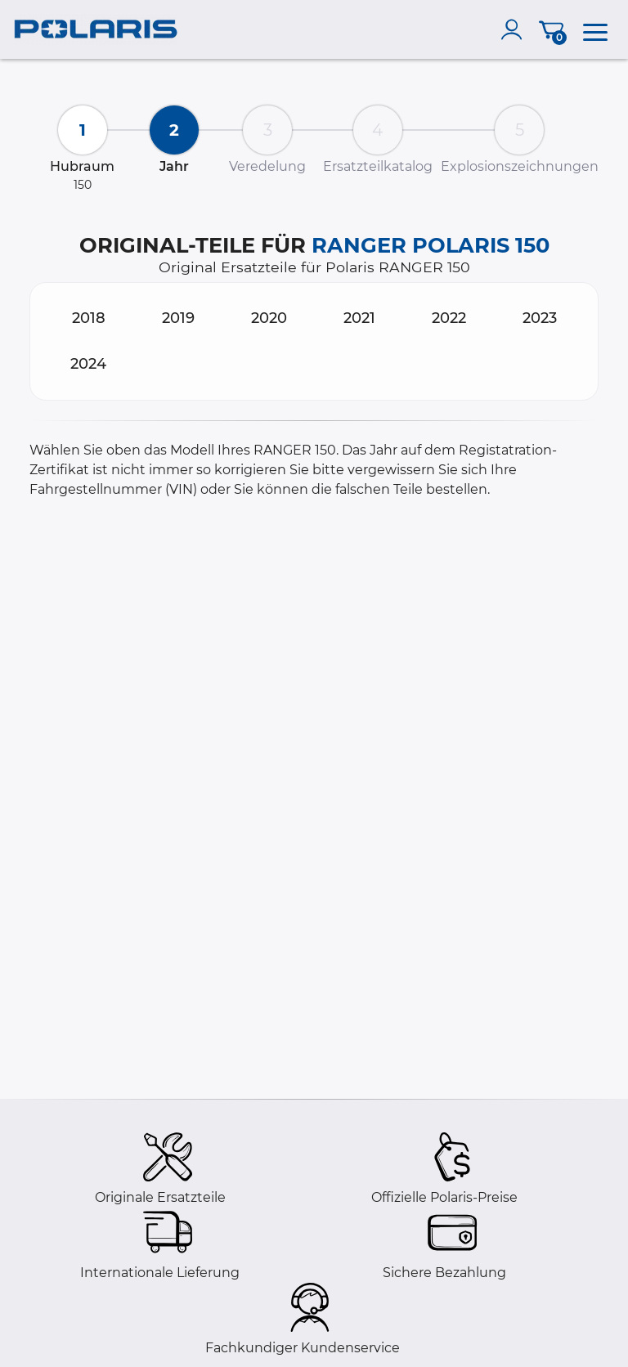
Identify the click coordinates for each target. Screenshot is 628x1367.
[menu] (595, 29)
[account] (515, 29)
